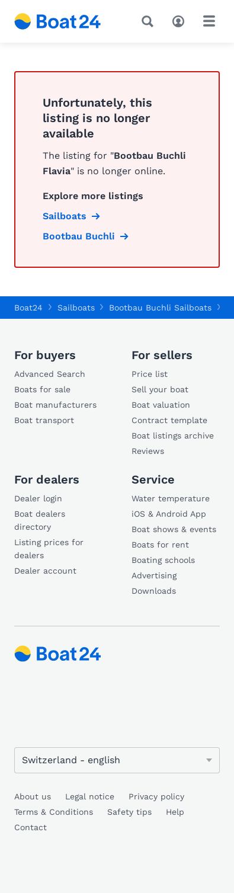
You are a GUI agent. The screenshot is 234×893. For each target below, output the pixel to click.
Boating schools (163, 560)
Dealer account (45, 570)
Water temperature (171, 498)
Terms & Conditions (53, 812)
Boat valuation (161, 404)
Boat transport (44, 420)
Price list (150, 374)
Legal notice (89, 796)
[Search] (149, 21)
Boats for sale (42, 389)
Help (175, 812)
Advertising (154, 575)
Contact (30, 827)
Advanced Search (49, 374)
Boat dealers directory (39, 520)
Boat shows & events (174, 529)
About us (32, 796)
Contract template (169, 420)
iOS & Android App (169, 513)
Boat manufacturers (55, 404)
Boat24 (28, 307)
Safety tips (129, 812)
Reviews (148, 451)
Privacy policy (156, 796)
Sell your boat (160, 389)
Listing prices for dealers (49, 548)
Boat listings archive (173, 435)
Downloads (154, 591)
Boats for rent (160, 544)
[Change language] (117, 760)
